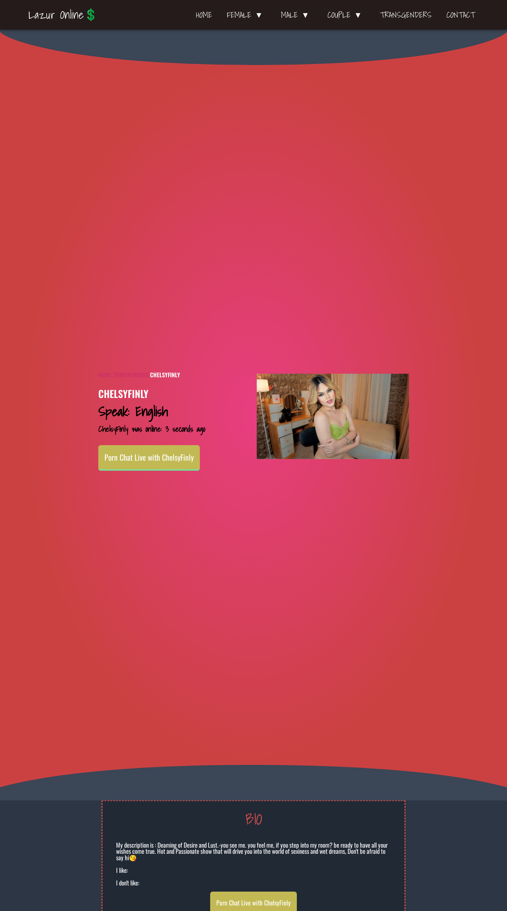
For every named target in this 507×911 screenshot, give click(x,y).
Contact (461, 14)
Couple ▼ (346, 14)
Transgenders (406, 14)
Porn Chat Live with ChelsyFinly (149, 457)
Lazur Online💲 (63, 14)
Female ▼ (246, 14)
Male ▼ (297, 14)
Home (204, 14)
